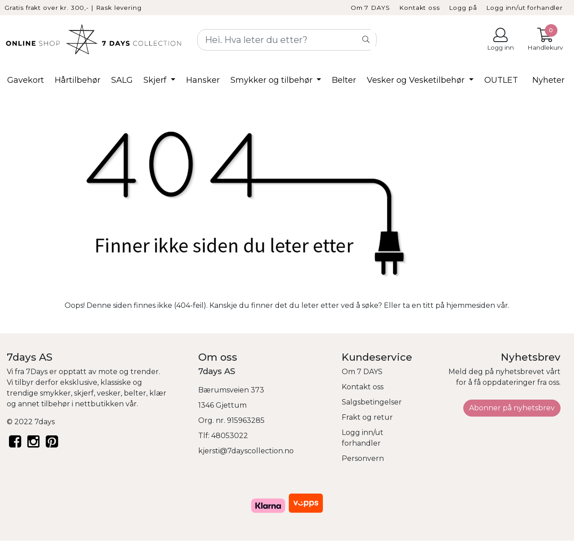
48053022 (229, 435)
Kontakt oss (419, 7)
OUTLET (501, 80)
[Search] (287, 40)
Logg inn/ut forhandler (524, 7)
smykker (55, 393)
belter (135, 393)
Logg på (463, 7)
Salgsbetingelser (372, 402)
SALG (122, 80)
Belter (344, 80)
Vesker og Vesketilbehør (417, 80)
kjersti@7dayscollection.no (246, 451)
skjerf (84, 393)
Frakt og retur (367, 417)
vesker (109, 393)
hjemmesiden (470, 305)
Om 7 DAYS (370, 7)
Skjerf (156, 80)
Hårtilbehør (77, 80)
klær (157, 393)
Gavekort (25, 80)
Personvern (363, 458)
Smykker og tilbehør (272, 80)
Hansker (203, 80)
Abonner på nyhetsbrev (512, 408)
